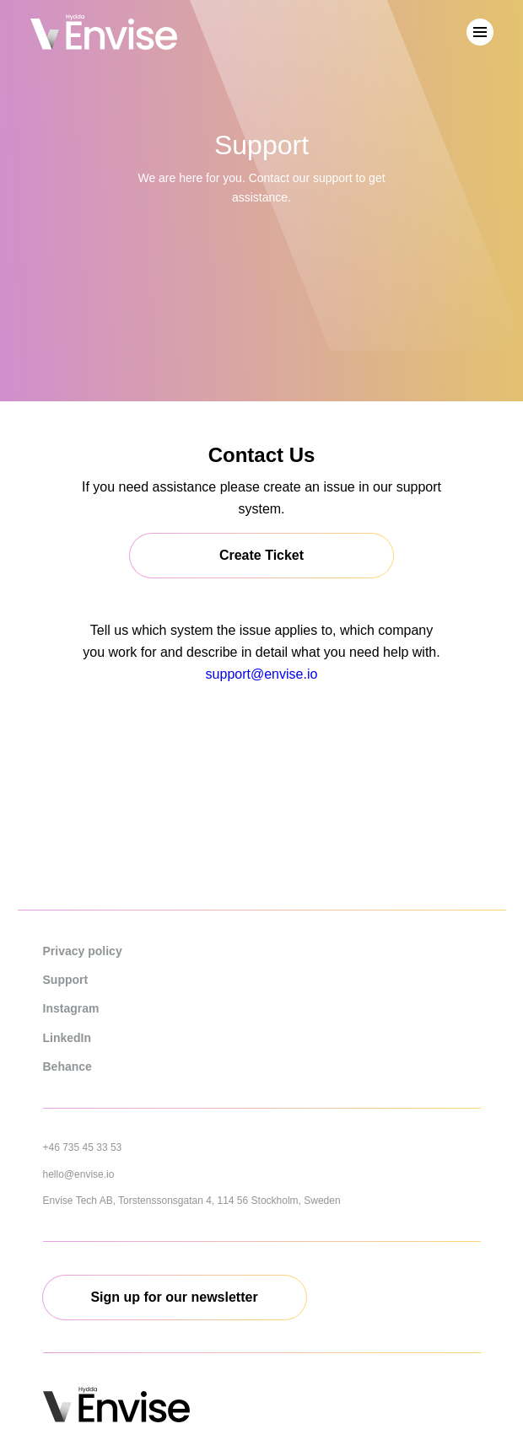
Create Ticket (261, 555)
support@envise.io (262, 674)
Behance (67, 1066)
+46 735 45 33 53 (82, 1147)
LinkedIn (67, 1038)
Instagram (71, 1008)
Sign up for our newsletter (173, 1297)
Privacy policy (82, 951)
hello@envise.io (79, 1174)
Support (66, 979)
